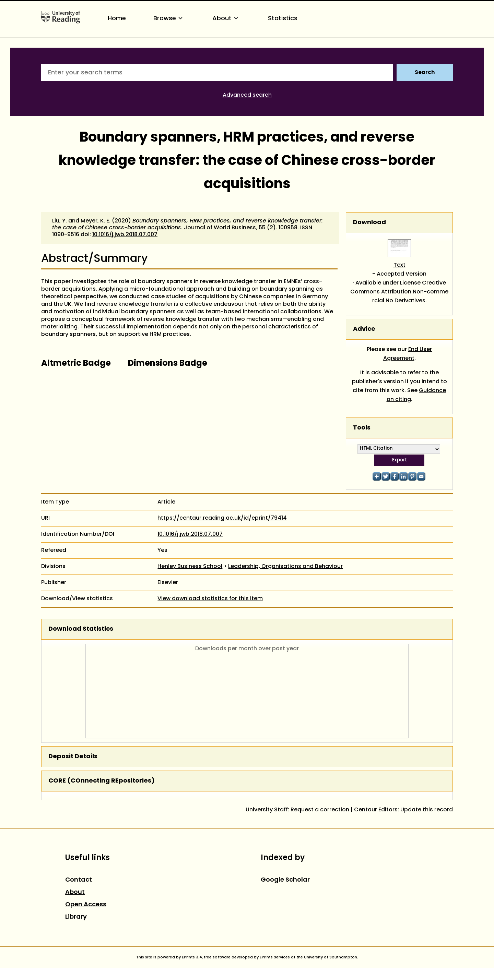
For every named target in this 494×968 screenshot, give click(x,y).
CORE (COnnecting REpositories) (101, 781)
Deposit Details (72, 756)
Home (117, 19)
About (226, 19)
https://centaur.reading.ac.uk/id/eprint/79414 (222, 518)
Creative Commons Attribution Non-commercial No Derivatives (399, 292)
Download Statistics (80, 629)
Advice (364, 329)
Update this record (426, 810)
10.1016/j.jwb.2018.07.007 (124, 234)
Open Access (85, 904)
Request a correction (320, 810)
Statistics (282, 19)
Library (76, 917)
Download (369, 222)
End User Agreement (407, 354)
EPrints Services (275, 957)
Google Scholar (285, 880)
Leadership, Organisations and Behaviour (285, 566)
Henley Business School (189, 566)
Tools (361, 428)
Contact (78, 880)
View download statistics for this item (210, 598)
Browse (169, 19)
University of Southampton (330, 957)
